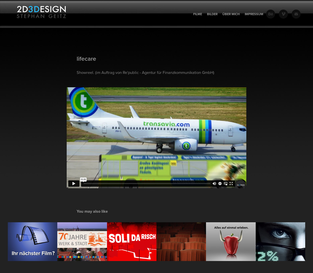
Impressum (254, 14)
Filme (197, 14)
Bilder (212, 14)
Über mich (231, 14)
